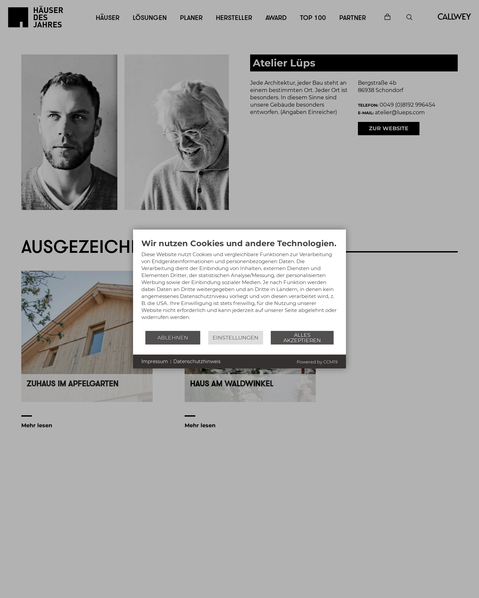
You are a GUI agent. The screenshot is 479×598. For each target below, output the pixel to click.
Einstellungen (235, 338)
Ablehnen (172, 338)
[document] (239, 284)
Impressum (154, 361)
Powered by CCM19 (317, 361)
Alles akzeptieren (302, 338)
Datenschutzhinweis (197, 361)
